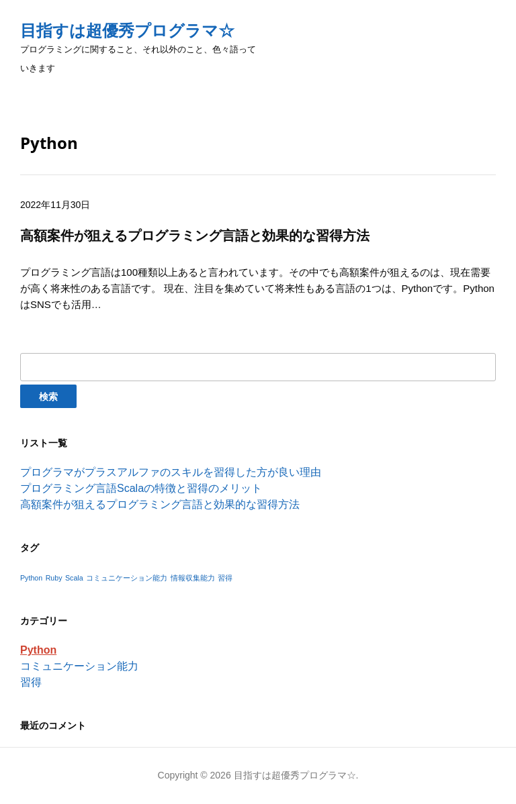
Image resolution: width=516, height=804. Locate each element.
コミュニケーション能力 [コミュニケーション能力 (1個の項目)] (126, 578)
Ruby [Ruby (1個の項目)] (54, 578)
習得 (31, 682)
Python (38, 650)
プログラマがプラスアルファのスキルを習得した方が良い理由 (170, 472)
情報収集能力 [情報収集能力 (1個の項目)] (193, 578)
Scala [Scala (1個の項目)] (74, 578)
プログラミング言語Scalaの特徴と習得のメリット (141, 488)
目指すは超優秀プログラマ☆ (127, 30)
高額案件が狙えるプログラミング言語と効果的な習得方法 (160, 504)
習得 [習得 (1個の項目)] (225, 578)
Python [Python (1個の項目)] (31, 578)
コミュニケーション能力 (79, 666)
